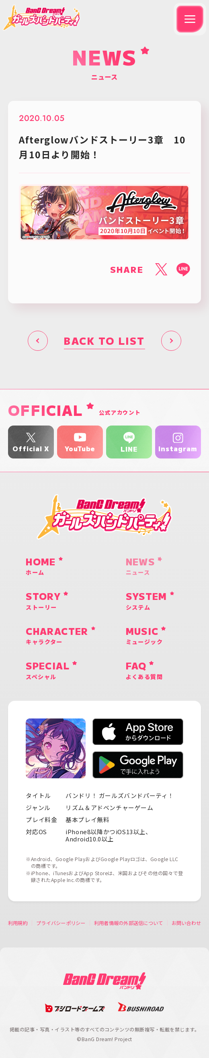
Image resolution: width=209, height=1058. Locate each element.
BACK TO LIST (104, 341)
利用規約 (18, 923)
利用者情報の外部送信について (128, 923)
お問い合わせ (186, 923)
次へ (171, 341)
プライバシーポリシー (60, 923)
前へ (38, 341)
